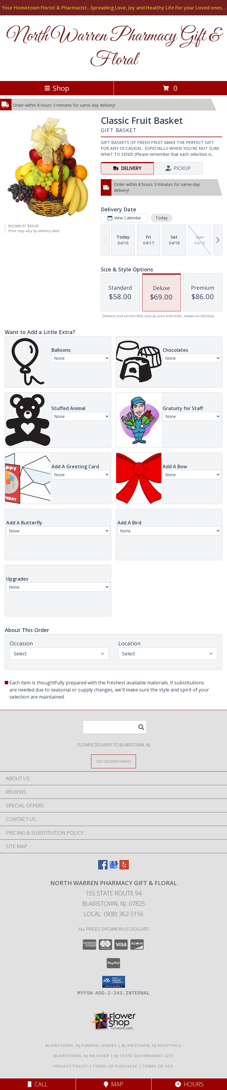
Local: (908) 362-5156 (113, 914)
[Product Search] (115, 727)
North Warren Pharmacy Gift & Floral (113, 48)
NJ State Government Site (144, 1055)
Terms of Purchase (115, 1066)
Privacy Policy (71, 1066)
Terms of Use (157, 1066)
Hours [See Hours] (189, 1084)
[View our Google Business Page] (113, 867)
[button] (113, 982)
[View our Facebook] (103, 867)
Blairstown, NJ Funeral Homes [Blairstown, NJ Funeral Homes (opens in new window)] (81, 1045)
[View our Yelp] (124, 867)
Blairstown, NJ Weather (81, 1055)
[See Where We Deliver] (113, 761)
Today (161, 218)
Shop (56, 88)
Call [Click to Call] (38, 1084)
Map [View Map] (113, 1084)
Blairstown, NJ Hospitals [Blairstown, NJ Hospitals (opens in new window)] (151, 1045)
